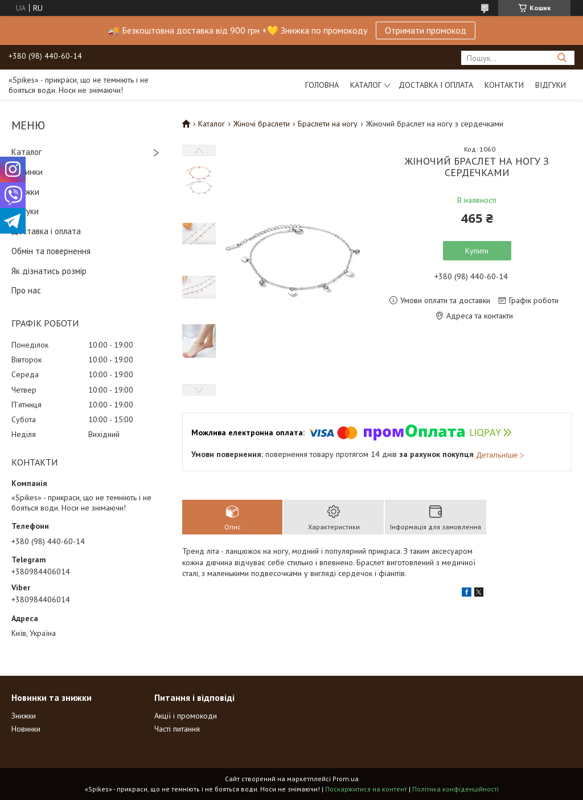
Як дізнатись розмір (49, 271)
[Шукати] (561, 58)
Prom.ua (345, 778)
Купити (476, 251)
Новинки (27, 171)
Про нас (26, 290)
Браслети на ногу (328, 124)
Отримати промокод (425, 30)
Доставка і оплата (436, 85)
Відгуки (550, 85)
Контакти (504, 85)
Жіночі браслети (261, 124)
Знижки (25, 191)
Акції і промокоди (185, 716)
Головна (322, 85)
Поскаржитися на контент (366, 789)
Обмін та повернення (51, 251)
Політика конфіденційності (455, 789)
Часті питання (177, 729)
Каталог (365, 85)
